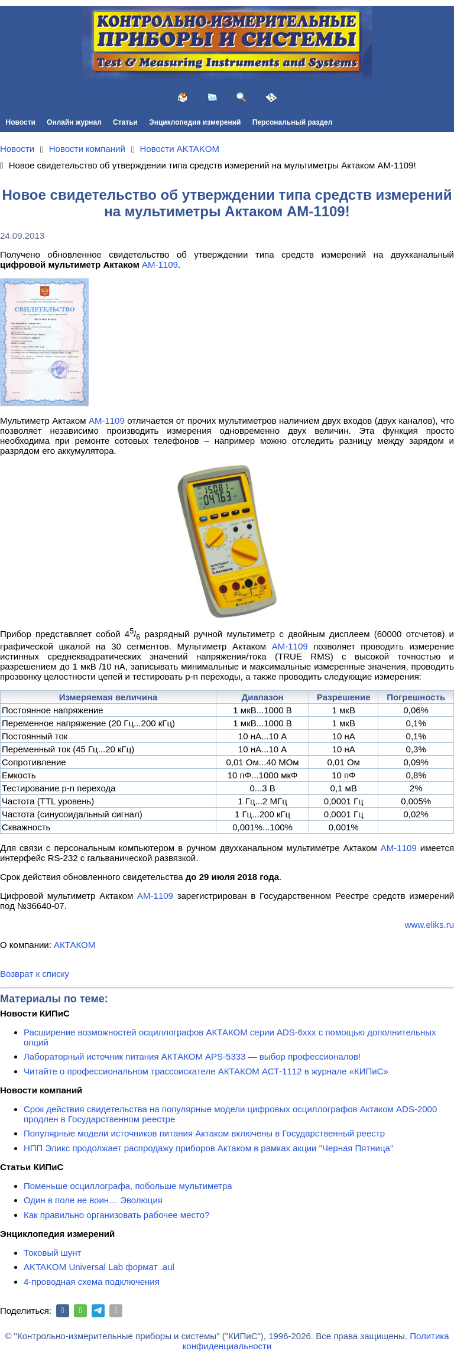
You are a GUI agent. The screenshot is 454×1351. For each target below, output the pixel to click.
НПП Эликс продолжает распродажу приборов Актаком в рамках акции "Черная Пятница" (208, 1148)
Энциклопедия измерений (195, 122)
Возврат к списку (34, 974)
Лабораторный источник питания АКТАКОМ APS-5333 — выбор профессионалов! (192, 1056)
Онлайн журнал (74, 122)
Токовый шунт (52, 1253)
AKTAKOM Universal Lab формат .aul (99, 1267)
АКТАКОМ (74, 945)
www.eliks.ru (429, 925)
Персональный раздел (292, 122)
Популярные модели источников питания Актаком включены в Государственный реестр (204, 1133)
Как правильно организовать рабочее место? (116, 1215)
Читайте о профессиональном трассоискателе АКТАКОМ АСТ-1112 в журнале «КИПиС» (206, 1071)
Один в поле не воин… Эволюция (93, 1200)
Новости (20, 122)
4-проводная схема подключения (92, 1282)
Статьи (125, 122)
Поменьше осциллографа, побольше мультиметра (128, 1186)
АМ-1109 (160, 264)
